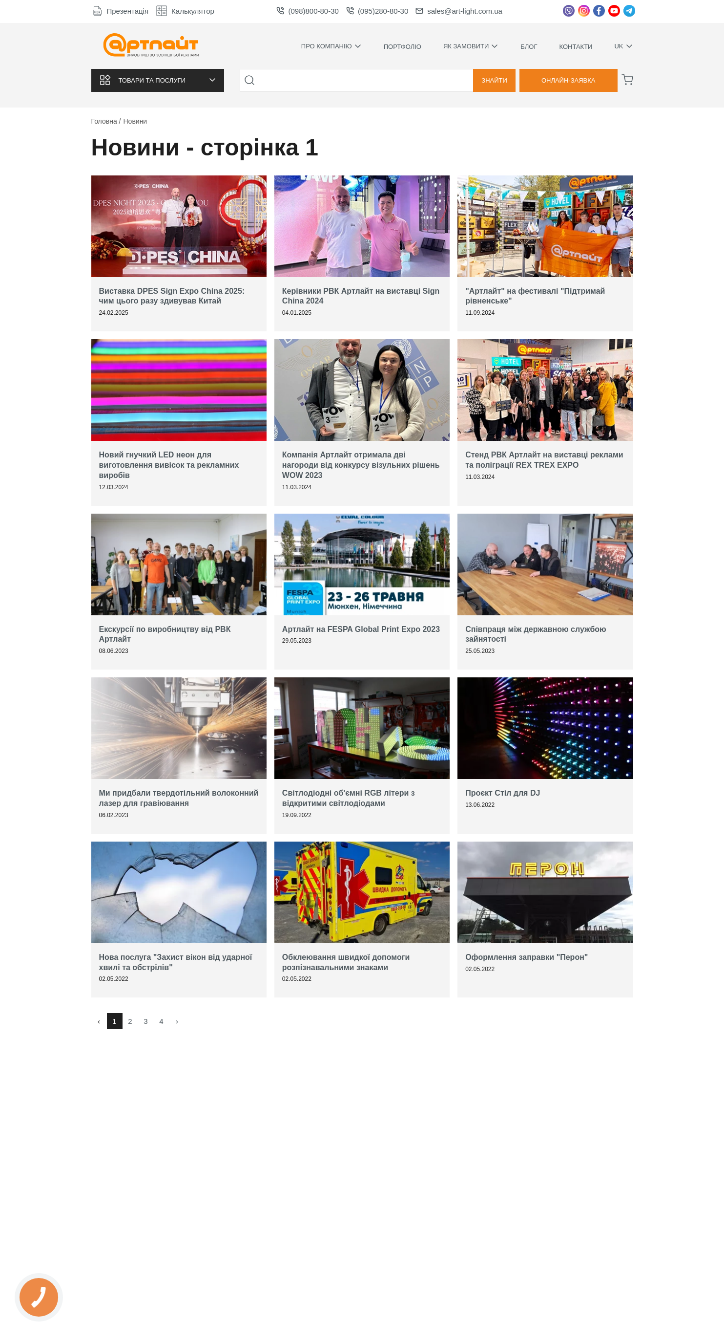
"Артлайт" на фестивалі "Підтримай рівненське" (535, 296)
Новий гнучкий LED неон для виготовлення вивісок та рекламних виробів (169, 465)
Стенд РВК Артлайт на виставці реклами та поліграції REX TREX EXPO (544, 460)
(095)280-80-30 (377, 11)
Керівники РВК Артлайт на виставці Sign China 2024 (360, 296)
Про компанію (331, 46)
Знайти (494, 80)
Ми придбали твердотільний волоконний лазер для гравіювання (179, 798)
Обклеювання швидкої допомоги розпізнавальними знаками (346, 962)
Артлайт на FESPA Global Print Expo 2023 (361, 629)
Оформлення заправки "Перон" (526, 957)
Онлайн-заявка (568, 80)
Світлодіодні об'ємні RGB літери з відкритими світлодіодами (348, 798)
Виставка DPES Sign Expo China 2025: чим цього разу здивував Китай (172, 296)
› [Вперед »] (177, 1021)
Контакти (575, 46)
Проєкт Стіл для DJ (502, 793)
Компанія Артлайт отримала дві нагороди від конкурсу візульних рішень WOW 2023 (361, 465)
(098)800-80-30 (307, 11)
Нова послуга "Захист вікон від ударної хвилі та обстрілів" (175, 962)
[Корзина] (627, 80)
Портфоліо (402, 46)
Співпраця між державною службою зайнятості (535, 634)
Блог (528, 46)
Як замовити (470, 46)
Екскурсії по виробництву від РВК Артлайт (165, 634)
